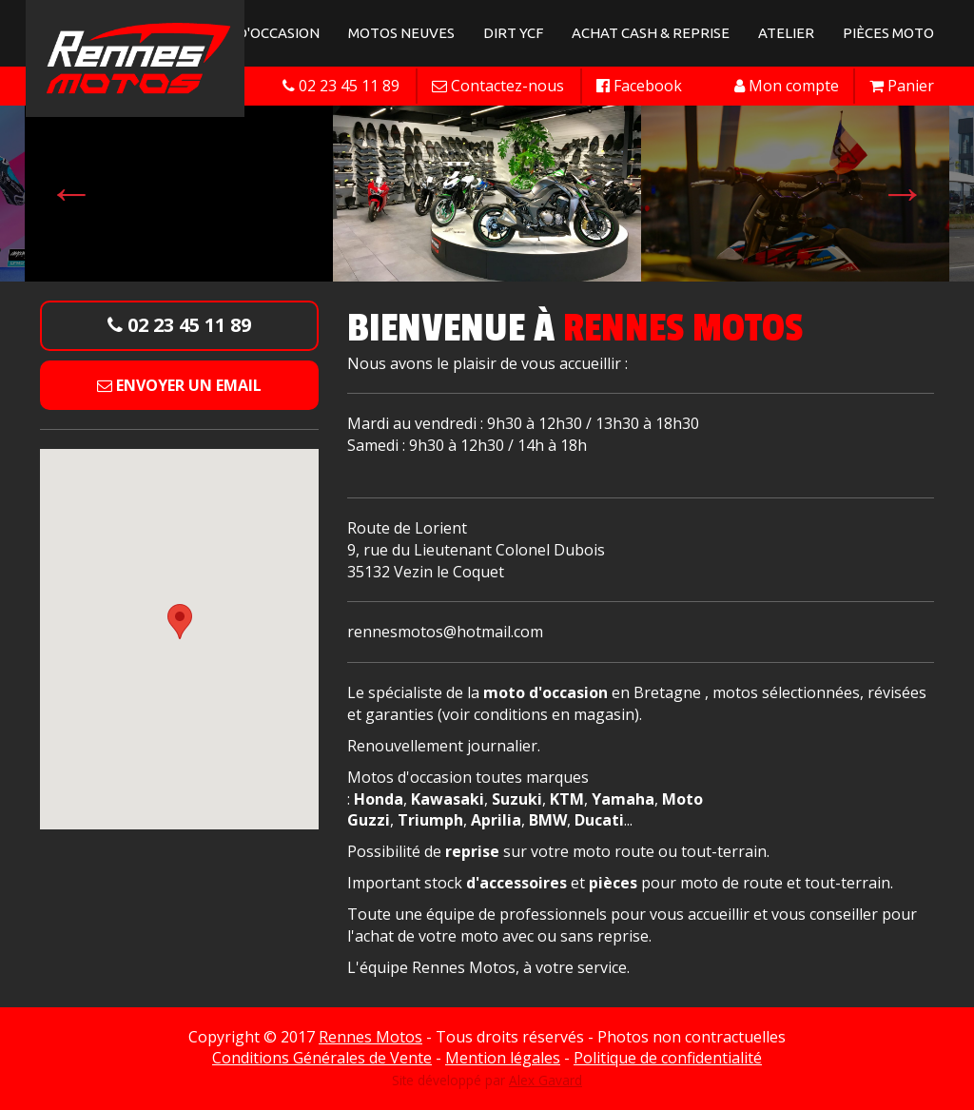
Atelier (786, 33)
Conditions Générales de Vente (322, 1057)
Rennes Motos (370, 1036)
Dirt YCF (513, 33)
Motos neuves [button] (401, 33)
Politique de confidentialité (668, 1057)
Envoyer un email (179, 385)
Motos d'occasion (252, 33)
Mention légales (502, 1057)
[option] (487, 192)
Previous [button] (71, 192)
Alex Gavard (545, 1080)
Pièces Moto (888, 33)
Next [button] (902, 192)
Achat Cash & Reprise (651, 33)
